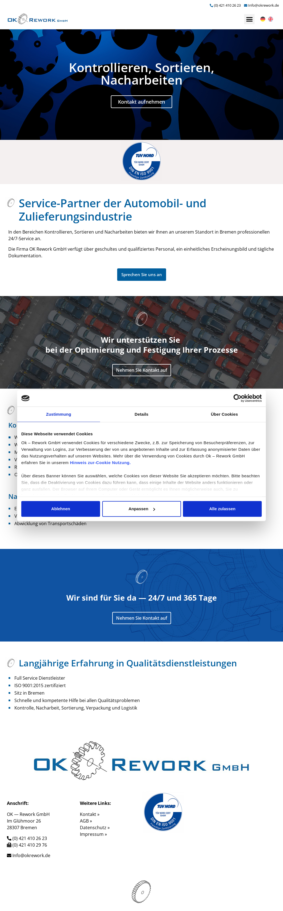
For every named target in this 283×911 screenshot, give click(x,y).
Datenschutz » (95, 827)
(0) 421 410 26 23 (227, 5)
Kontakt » (89, 814)
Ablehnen (60, 508)
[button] (249, 19)
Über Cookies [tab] (224, 414)
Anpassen (142, 508)
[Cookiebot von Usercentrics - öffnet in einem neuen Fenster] (237, 398)
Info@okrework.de (263, 5)
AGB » (86, 821)
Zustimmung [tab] (58, 414)
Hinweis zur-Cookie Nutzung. (100, 462)
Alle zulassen (222, 508)
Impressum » (93, 834)
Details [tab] (141, 414)
